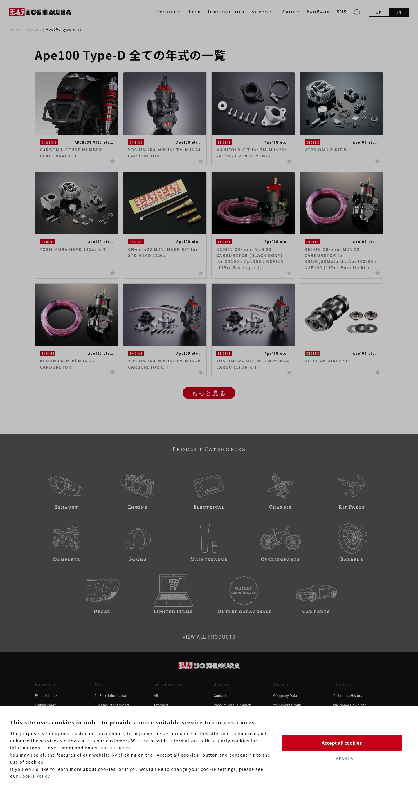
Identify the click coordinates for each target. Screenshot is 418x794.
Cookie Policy (35, 776)
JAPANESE (344, 759)
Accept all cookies (345, 742)
